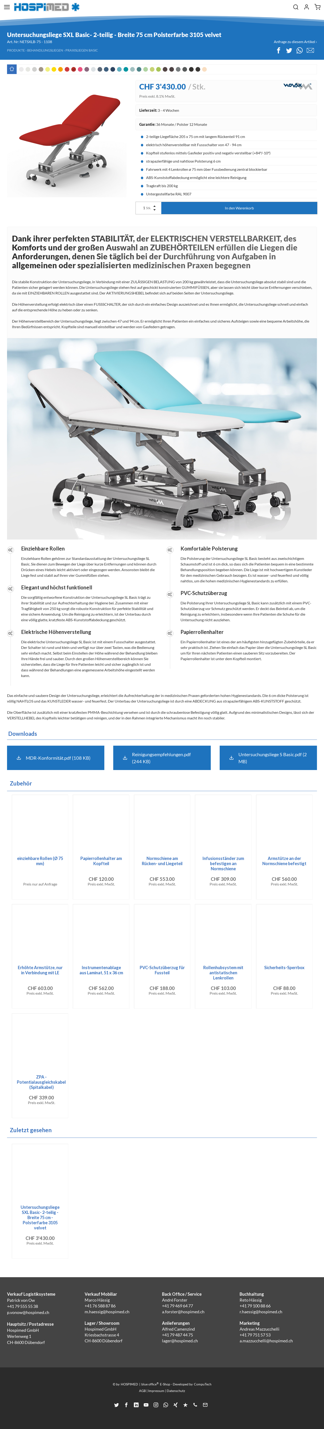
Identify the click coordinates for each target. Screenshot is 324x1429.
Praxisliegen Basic (81, 50)
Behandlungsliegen (45, 50)
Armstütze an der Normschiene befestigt (284, 861)
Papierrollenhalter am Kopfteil (101, 861)
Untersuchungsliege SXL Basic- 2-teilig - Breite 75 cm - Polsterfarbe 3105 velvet (40, 1217)
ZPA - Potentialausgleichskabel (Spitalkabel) (41, 1082)
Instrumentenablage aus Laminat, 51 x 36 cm (101, 970)
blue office (150, 1384)
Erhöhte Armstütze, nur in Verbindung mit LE (40, 970)
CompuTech (202, 1384)
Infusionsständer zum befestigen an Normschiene (223, 863)
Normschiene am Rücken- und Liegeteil (162, 861)
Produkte (16, 50)
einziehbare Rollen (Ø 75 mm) (40, 861)
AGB (142, 1391)
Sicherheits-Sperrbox (284, 967)
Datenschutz (176, 1391)
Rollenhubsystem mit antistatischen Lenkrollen (223, 972)
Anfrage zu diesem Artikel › (295, 41)
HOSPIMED (129, 1384)
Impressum (156, 1391)
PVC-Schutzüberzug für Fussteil (162, 970)
